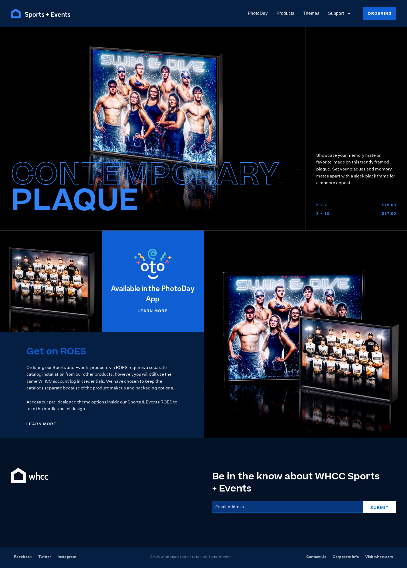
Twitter (44, 556)
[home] (40, 13)
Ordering (380, 13)
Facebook (23, 556)
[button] (339, 13)
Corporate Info (346, 556)
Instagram (67, 556)
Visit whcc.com (379, 556)
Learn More (153, 311)
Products (285, 13)
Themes (311, 13)
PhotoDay (258, 13)
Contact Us (316, 556)
